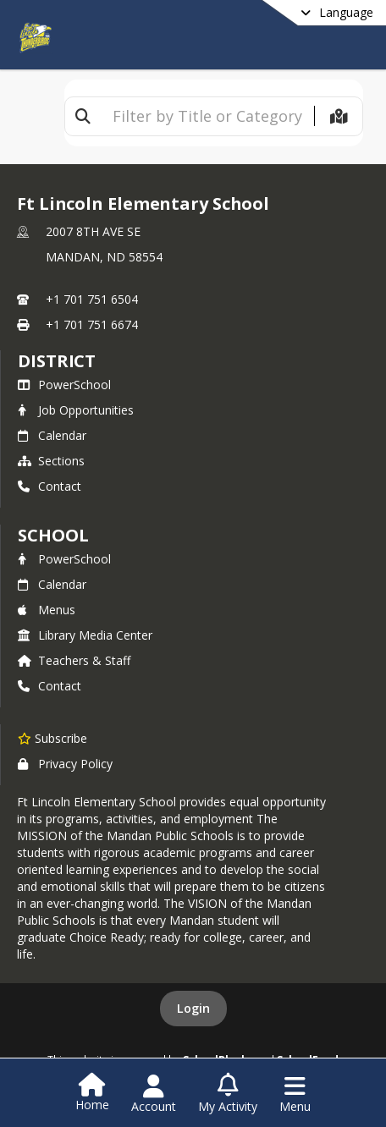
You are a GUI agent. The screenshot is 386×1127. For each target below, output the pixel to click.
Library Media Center (85, 635)
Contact (49, 486)
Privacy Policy (65, 764)
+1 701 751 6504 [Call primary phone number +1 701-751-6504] (92, 299)
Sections (51, 461)
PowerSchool (64, 385)
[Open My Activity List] (227, 1094)
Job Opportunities (76, 410)
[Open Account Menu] (153, 1094)
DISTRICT (57, 360)
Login (193, 1008)
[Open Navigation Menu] (295, 1094)
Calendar (52, 435)
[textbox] (207, 116)
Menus (46, 610)
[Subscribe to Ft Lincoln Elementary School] (52, 737)
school (53, 535)
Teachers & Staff (74, 660)
